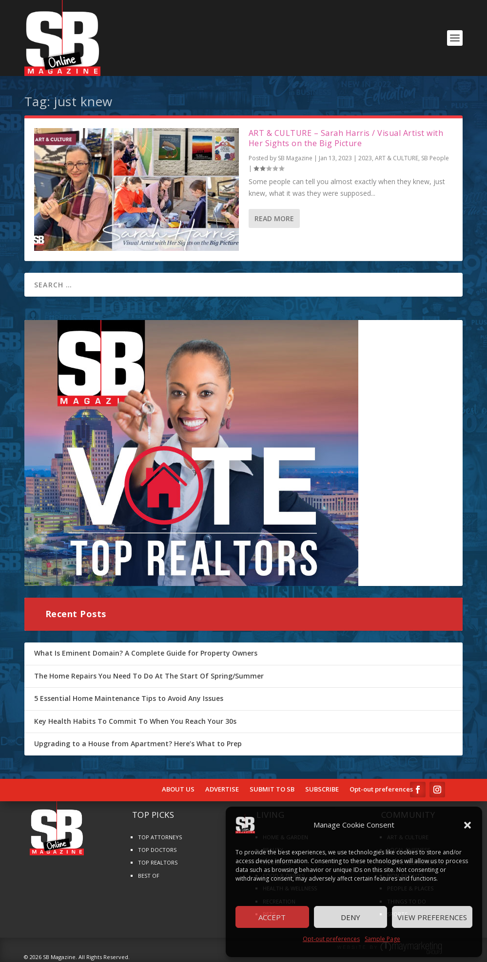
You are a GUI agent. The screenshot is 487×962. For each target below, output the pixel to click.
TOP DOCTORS (157, 849)
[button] (467, 825)
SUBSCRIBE (322, 789)
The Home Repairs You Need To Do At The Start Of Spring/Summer (149, 675)
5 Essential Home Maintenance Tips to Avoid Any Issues (128, 698)
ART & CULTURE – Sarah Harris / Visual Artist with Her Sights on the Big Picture (346, 138)
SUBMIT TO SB (272, 789)
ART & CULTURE (396, 158)
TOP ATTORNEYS (160, 837)
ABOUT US (178, 789)
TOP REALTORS (157, 862)
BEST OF (148, 875)
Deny (350, 917)
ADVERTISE (222, 789)
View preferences (432, 917)
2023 (365, 158)
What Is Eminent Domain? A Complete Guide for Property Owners (145, 653)
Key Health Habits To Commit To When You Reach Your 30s (135, 721)
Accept (272, 917)
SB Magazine (295, 158)
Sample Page (382, 939)
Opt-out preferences (331, 939)
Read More (274, 218)
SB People (435, 158)
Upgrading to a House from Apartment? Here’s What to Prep (138, 743)
